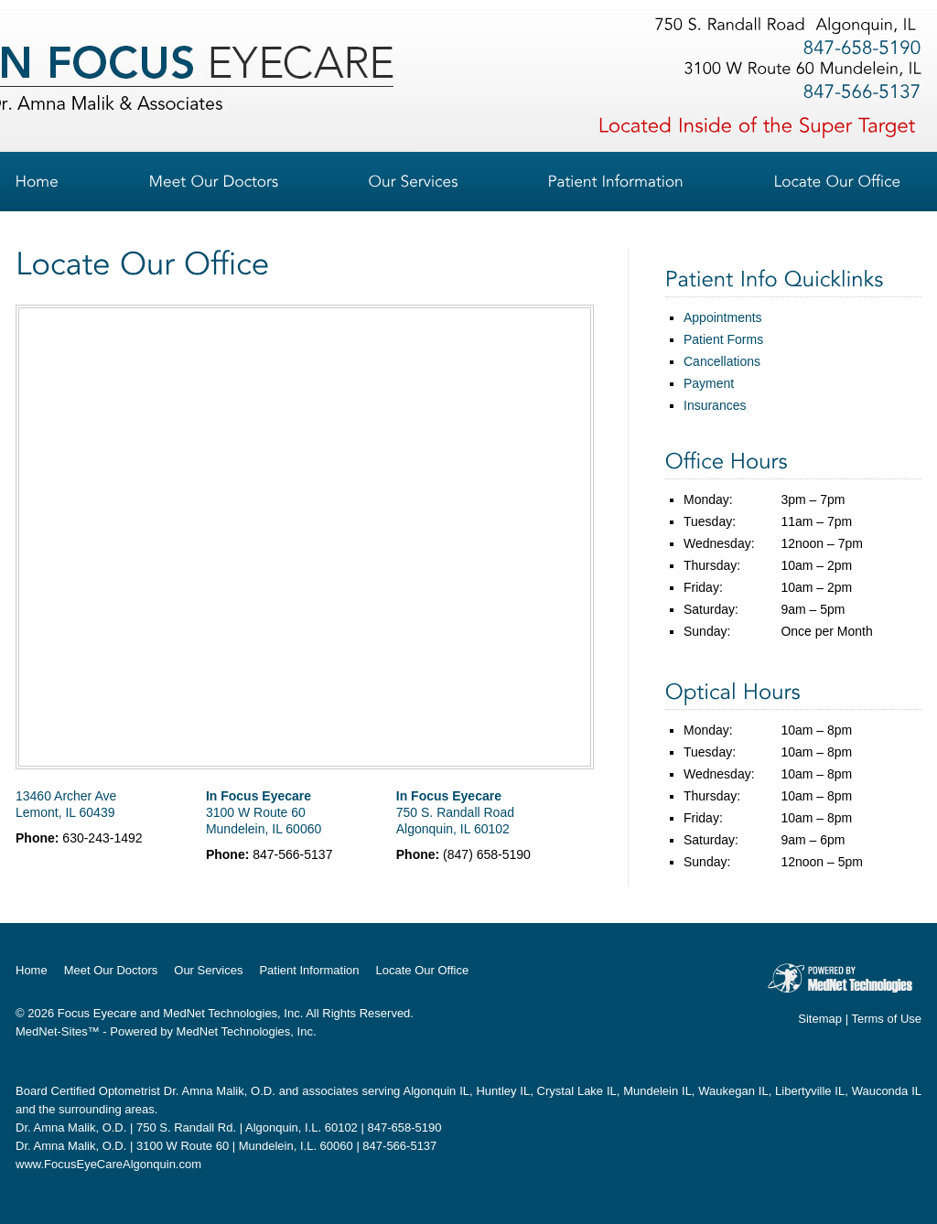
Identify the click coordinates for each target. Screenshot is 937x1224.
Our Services (208, 970)
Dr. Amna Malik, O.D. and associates (261, 1091)
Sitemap (820, 1018)
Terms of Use (886, 1018)
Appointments (723, 317)
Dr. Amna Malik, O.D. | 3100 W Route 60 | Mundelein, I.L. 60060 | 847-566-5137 (226, 1146)
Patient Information (309, 970)
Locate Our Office (422, 970)
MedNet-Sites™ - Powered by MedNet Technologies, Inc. (166, 1031)
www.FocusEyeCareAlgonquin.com (108, 1164)
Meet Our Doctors (111, 970)
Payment (709, 383)
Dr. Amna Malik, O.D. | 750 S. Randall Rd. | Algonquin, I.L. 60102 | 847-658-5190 (228, 1127)
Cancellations (722, 361)
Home (32, 970)
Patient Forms (723, 339)
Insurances (715, 405)
